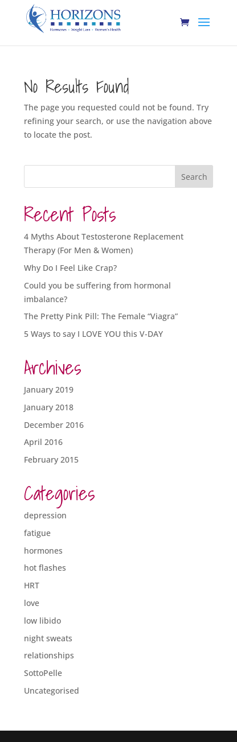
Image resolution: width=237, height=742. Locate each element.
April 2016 (43, 441)
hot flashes (45, 567)
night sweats (48, 638)
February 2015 (51, 459)
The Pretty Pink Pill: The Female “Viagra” (101, 316)
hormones (43, 550)
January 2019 (48, 389)
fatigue (37, 532)
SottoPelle (43, 672)
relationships (49, 655)
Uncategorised (51, 690)
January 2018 (48, 407)
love (31, 602)
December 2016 (54, 424)
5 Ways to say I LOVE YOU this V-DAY (93, 333)
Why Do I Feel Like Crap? (70, 267)
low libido (42, 620)
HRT (31, 585)
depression (45, 515)
